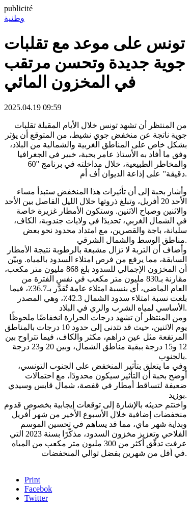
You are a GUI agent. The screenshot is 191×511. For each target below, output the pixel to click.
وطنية (14, 18)
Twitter (36, 498)
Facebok (38, 488)
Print (32, 479)
